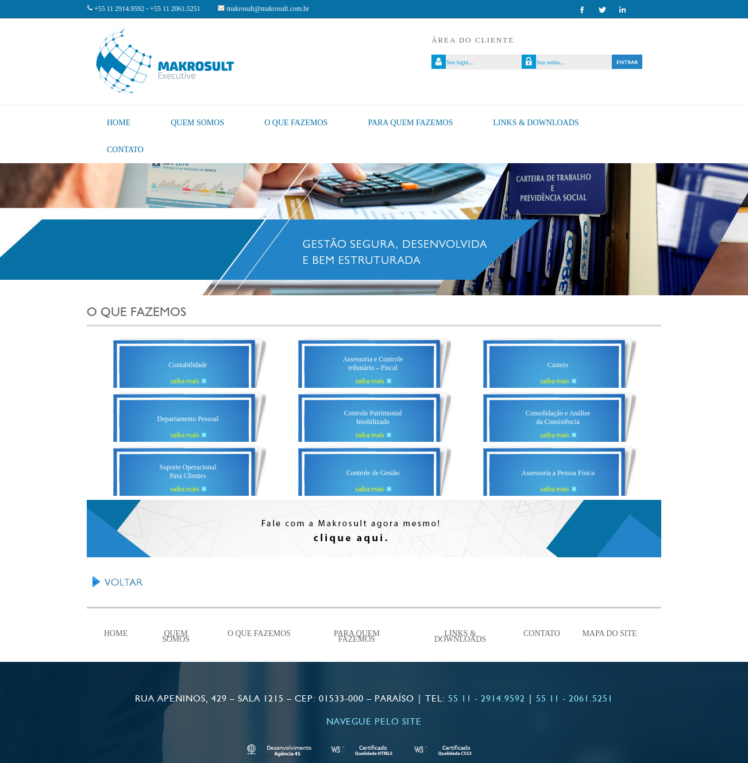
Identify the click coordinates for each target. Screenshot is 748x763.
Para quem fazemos (410, 122)
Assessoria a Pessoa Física (558, 473)
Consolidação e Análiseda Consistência (558, 417)
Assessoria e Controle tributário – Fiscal (373, 363)
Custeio (558, 365)
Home (118, 122)
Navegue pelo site (374, 721)
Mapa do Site (609, 634)
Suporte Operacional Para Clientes (188, 471)
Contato (125, 149)
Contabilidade (187, 365)
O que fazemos (295, 122)
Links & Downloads (536, 122)
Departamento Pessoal (188, 419)
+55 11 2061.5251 (175, 9)
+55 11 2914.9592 (119, 9)
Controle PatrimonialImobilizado (373, 417)
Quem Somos (197, 122)
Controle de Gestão (373, 473)
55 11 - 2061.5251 (574, 698)
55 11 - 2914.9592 (486, 698)
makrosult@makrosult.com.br (268, 9)
